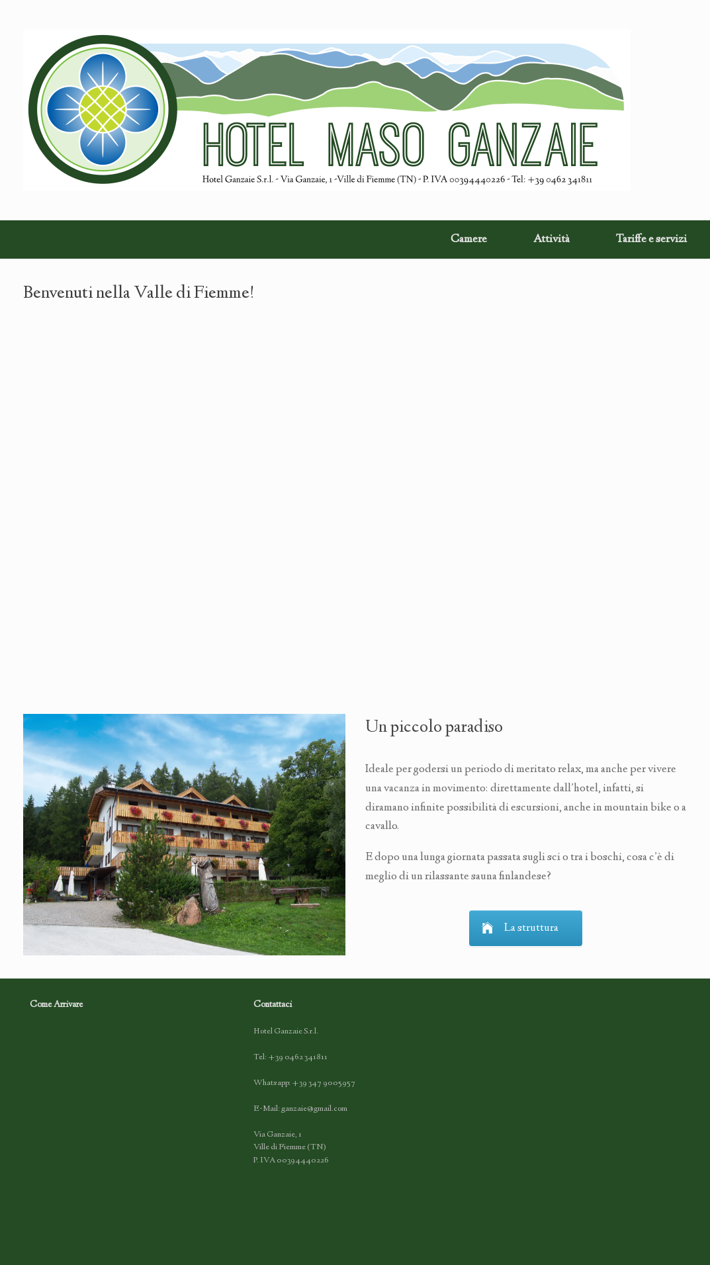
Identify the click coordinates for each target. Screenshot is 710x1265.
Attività (551, 239)
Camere (469, 239)
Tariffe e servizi (651, 239)
